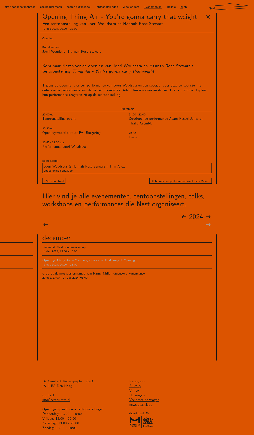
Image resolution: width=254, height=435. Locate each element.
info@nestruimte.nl (56, 400)
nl (181, 6)
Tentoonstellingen (106, 6)
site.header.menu (51, 6)
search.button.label (78, 6)
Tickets (171, 6)
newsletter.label (141, 404)
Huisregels (137, 395)
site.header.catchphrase (20, 6)
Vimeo (134, 390)
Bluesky (135, 386)
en (185, 6)
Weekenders (131, 6)
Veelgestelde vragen (144, 400)
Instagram (137, 381)
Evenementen (153, 6)
